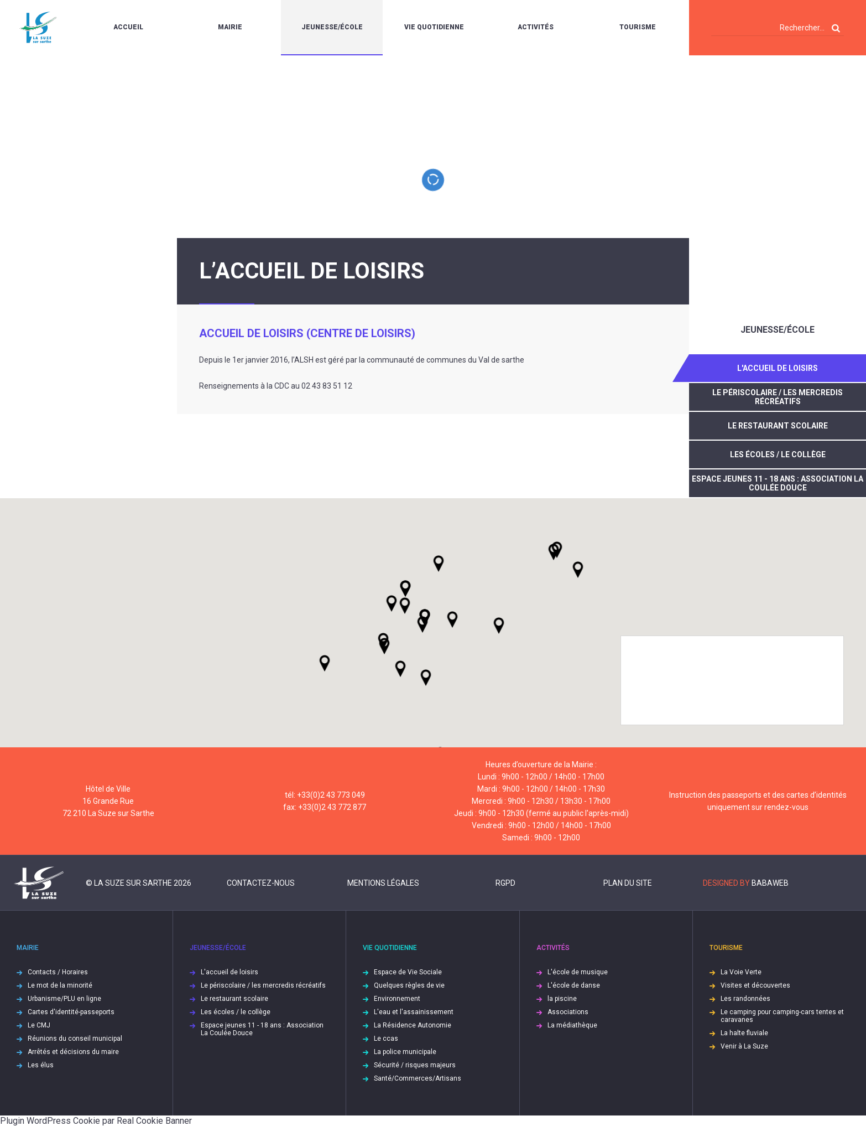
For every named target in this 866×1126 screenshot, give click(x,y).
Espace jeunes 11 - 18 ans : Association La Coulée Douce (777, 483)
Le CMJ (39, 1025)
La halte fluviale (744, 1033)
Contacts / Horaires (58, 972)
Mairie (230, 27)
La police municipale (405, 1052)
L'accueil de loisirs (777, 368)
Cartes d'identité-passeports (71, 1012)
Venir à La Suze (744, 1046)
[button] (452, 619)
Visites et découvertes (755, 985)
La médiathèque (572, 1025)
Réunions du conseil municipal (75, 1038)
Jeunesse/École (332, 27)
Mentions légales (383, 883)
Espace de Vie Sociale (408, 972)
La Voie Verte (741, 972)
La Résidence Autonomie (412, 1025)
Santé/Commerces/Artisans (417, 1078)
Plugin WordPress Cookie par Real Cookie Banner (96, 1120)
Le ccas (386, 1038)
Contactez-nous (261, 883)
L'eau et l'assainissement (413, 1012)
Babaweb (770, 883)
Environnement (397, 999)
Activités (536, 27)
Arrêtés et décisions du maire (73, 1052)
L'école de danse (573, 985)
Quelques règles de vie (409, 985)
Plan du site (627, 883)
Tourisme (637, 27)
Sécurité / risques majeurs (415, 1065)
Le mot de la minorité (60, 985)
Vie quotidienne (434, 27)
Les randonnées (745, 999)
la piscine (562, 999)
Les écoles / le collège (778, 454)
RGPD (505, 883)
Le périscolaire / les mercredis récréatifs (777, 397)
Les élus (41, 1065)
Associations (567, 1012)
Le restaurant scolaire (778, 425)
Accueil (128, 27)
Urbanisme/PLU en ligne (64, 999)
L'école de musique (577, 972)
